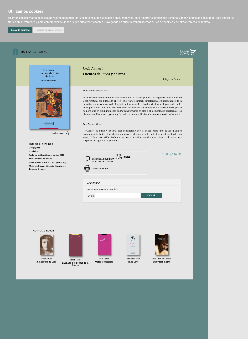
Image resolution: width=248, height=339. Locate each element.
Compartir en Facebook (163, 154)
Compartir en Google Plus (171, 154)
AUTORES (228, 155)
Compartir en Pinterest (180, 154)
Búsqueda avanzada (228, 57)
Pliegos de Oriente (172, 79)
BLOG (228, 103)
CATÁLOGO (228, 75)
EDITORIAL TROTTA (228, 135)
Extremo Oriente (37, 169)
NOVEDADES (228, 68)
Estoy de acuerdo (20, 30)
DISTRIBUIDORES (228, 164)
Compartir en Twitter (167, 154)
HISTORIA (228, 159)
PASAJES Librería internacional (228, 168)
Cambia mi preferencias (49, 30)
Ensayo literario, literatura (51, 166)
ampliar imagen (58, 133)
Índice (126, 157)
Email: (91, 195)
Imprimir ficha (100, 168)
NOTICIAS (228, 89)
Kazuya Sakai (101, 90)
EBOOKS (228, 82)
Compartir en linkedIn (175, 154)
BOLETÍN (228, 96)
